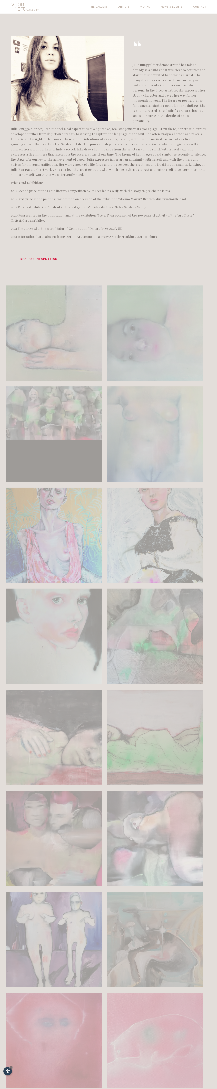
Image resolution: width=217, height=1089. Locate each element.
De (169, 1042)
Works (145, 6)
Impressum (174, 1046)
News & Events (171, 6)
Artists (124, 6)
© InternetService (179, 1057)
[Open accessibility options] (7, 1071)
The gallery (98, 6)
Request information (34, 260)
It (173, 1042)
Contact (199, 6)
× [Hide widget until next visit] (11, 1067)
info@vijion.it (28, 1058)
